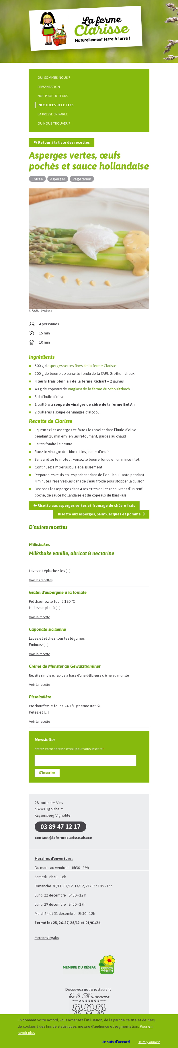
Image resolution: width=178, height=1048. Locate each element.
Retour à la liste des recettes (62, 142)
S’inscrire (47, 773)
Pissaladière (40, 696)
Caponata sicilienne (47, 629)
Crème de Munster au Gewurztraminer (64, 666)
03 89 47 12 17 (60, 826)
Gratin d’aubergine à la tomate (58, 592)
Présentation (49, 87)
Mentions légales (47, 937)
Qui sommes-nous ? (54, 78)
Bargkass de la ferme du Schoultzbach (99, 389)
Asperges (57, 179)
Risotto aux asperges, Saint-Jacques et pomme (101, 514)
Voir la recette (39, 617)
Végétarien (82, 179)
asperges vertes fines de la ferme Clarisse (82, 366)
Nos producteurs (53, 96)
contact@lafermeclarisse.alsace (63, 838)
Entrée (37, 179)
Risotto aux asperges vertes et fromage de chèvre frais (84, 505)
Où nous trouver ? (54, 123)
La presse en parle (53, 114)
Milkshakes (39, 544)
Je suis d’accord (116, 1042)
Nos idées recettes (55, 105)
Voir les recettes (40, 580)
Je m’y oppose (149, 1042)
